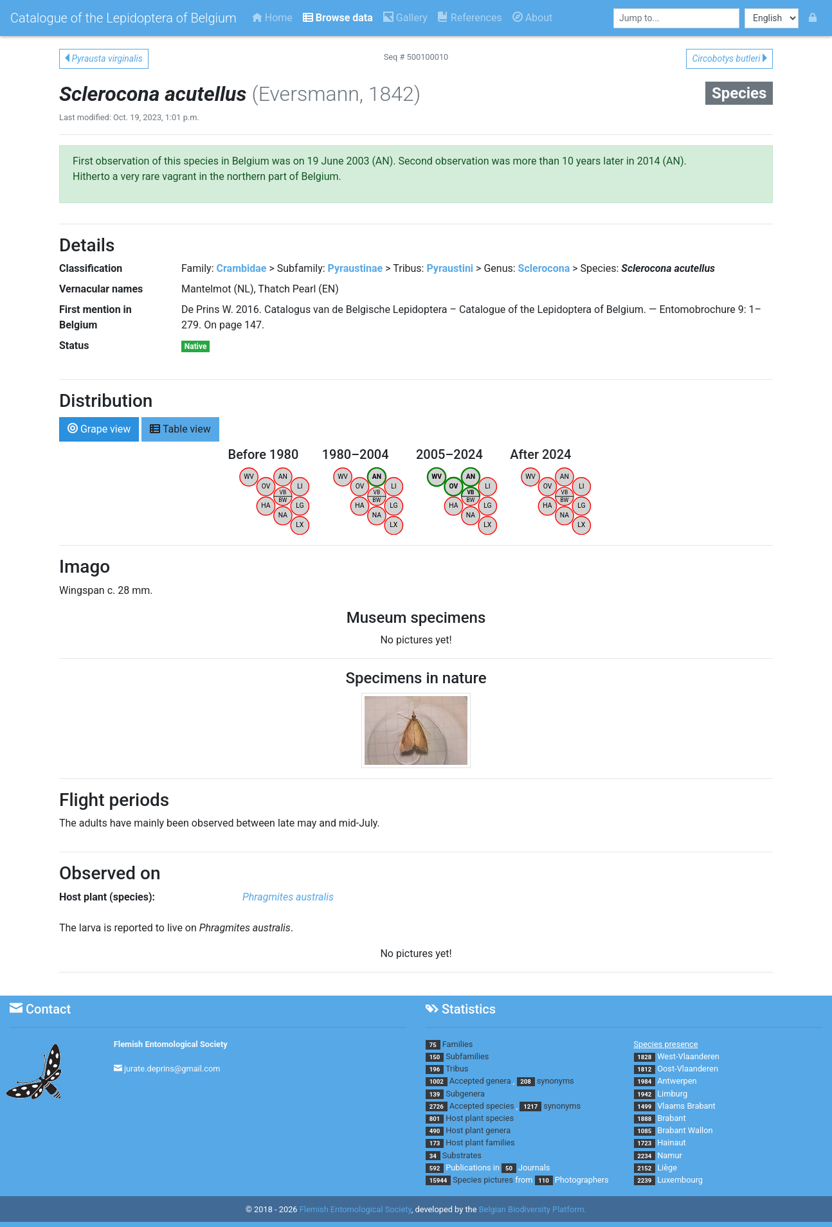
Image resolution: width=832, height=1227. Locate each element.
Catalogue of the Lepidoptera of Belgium (123, 18)
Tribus (457, 1068)
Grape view (99, 428)
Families (457, 1044)
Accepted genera (480, 1081)
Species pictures (483, 1180)
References (470, 18)
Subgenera (465, 1093)
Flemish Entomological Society (171, 1044)
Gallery (405, 18)
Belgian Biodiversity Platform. (532, 1209)
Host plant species (480, 1118)
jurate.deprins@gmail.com (172, 1068)
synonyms (555, 1081)
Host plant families (480, 1142)
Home (272, 18)
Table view (180, 428)
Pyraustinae (355, 268)
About (532, 18)
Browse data (338, 18)
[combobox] (676, 18)
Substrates (462, 1155)
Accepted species (481, 1106)
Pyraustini (449, 268)
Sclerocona (544, 268)
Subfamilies (467, 1056)
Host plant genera (478, 1130)
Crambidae (242, 268)
